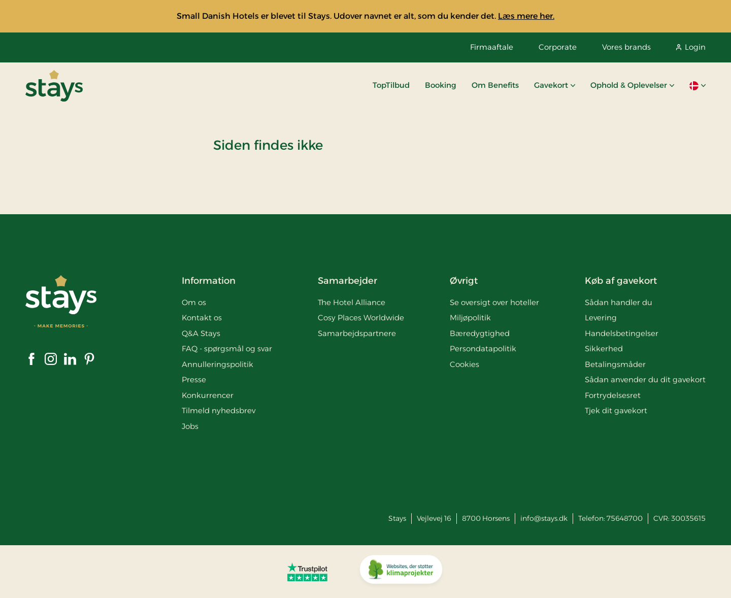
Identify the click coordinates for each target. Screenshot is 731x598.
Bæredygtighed (480, 333)
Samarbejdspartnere (357, 333)
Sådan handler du (618, 302)
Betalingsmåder (615, 364)
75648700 (625, 518)
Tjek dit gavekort (616, 410)
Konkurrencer (208, 395)
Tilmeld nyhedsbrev (218, 410)
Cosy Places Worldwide (361, 317)
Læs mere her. (526, 16)
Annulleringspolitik (217, 364)
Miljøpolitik (470, 317)
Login (691, 47)
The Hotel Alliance (351, 302)
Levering (601, 317)
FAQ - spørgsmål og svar (227, 348)
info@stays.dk (544, 518)
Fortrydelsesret (613, 395)
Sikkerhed (604, 348)
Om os (194, 302)
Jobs (190, 426)
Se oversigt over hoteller (494, 302)
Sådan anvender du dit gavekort (645, 379)
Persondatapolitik (483, 348)
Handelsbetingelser (621, 333)
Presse (194, 379)
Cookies (464, 364)
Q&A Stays (201, 333)
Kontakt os (202, 317)
